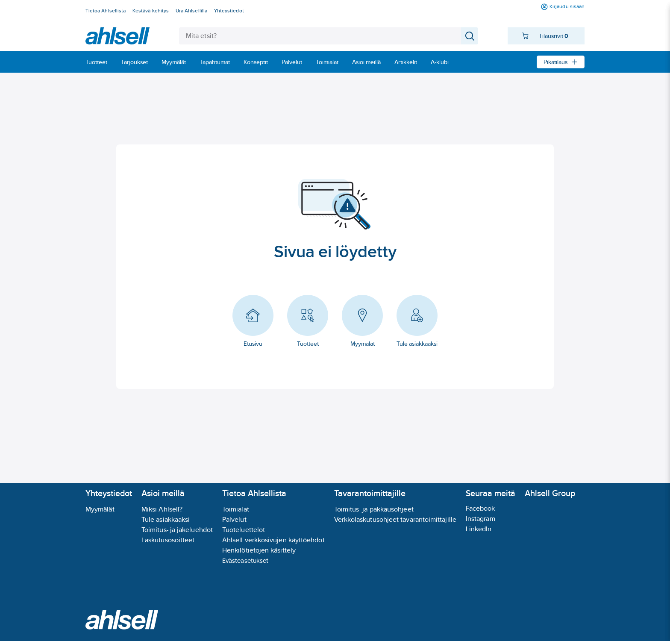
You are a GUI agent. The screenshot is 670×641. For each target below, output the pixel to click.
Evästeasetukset (245, 560)
